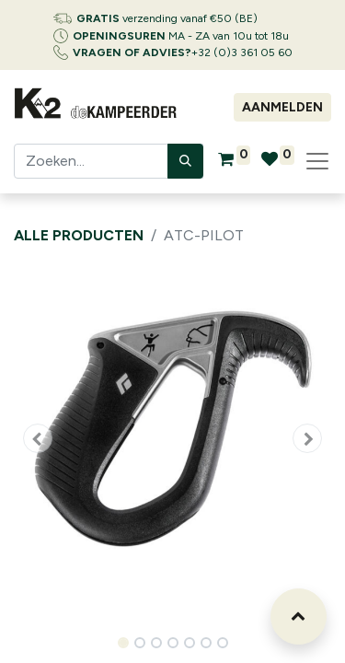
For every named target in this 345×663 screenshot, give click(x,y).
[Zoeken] (185, 161)
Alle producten (79, 235)
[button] (38, 438)
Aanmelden (282, 107)
